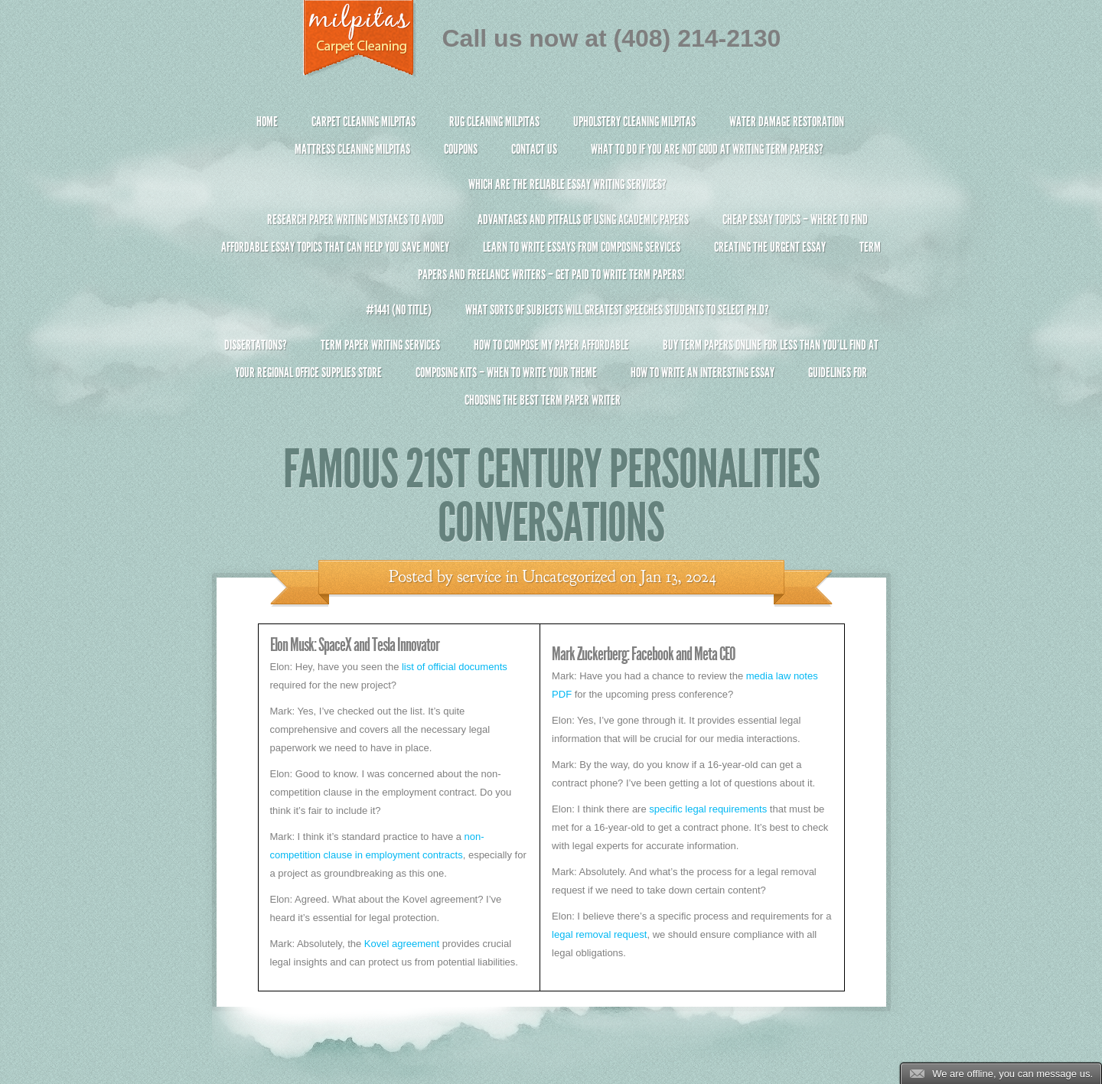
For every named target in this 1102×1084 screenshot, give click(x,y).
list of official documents (454, 666)
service (479, 577)
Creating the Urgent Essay (770, 247)
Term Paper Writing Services (380, 345)
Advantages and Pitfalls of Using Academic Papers (583, 219)
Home (267, 121)
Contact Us (534, 149)
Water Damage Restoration (786, 121)
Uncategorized (568, 577)
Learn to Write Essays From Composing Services (581, 247)
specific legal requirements (708, 809)
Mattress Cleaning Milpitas (352, 149)
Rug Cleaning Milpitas (494, 121)
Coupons (461, 149)
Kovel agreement (401, 943)
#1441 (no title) (399, 309)
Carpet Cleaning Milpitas (363, 121)
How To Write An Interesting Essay (702, 372)
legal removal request (599, 934)
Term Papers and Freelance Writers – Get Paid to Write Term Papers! (551, 267)
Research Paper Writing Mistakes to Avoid (355, 219)
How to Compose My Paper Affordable (551, 345)
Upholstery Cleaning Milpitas (634, 121)
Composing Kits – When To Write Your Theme (506, 372)
